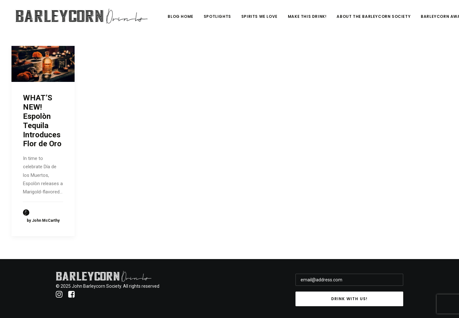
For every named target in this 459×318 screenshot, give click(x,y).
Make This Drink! (327, 18)
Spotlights (237, 18)
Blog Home (200, 18)
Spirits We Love (279, 18)
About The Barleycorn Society (394, 18)
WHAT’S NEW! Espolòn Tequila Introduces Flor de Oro (42, 120)
